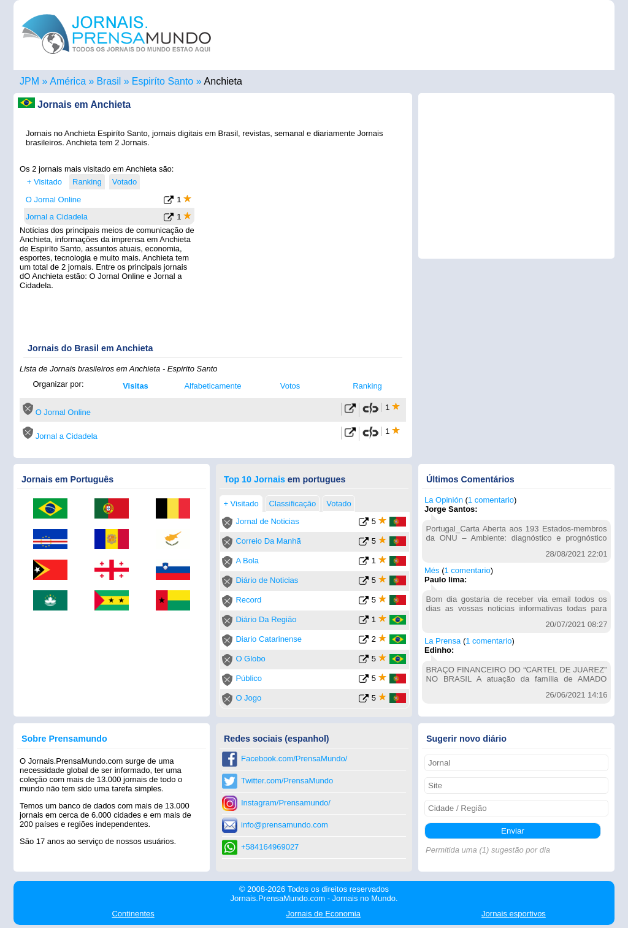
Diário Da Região (266, 619)
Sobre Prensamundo (64, 739)
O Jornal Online (53, 199)
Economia (323, 913)
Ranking (367, 385)
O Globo (250, 658)
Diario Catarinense (269, 639)
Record (248, 599)
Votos (290, 385)
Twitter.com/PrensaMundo (287, 780)
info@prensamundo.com (284, 824)
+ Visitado (44, 181)
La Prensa (442, 640)
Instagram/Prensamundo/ (286, 802)
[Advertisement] (303, 241)
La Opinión (443, 499)
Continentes (133, 913)
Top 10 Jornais (254, 479)
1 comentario (491, 499)
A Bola (247, 560)
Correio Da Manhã (268, 541)
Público (249, 678)
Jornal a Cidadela (57, 216)
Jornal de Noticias (267, 521)
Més (432, 570)
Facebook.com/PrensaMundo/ (294, 758)
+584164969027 (270, 846)
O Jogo (248, 697)
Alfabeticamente (212, 385)
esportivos (513, 913)
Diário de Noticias (267, 580)
